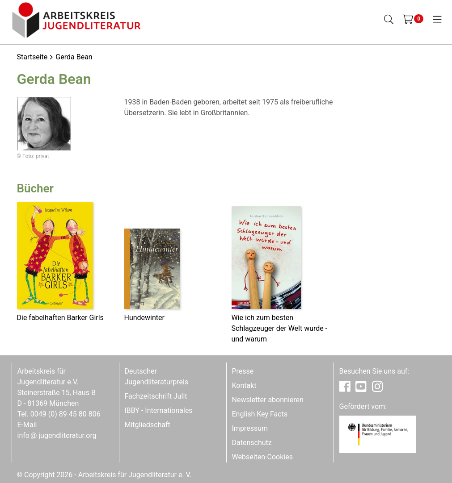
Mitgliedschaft (147, 425)
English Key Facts (260, 414)
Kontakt (244, 385)
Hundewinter (144, 317)
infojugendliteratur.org (57, 435)
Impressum (250, 428)
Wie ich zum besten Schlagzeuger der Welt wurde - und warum (280, 328)
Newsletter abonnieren (268, 400)
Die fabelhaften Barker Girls (60, 317)
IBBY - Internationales (159, 410)
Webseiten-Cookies (262, 457)
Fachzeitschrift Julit (156, 396)
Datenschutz (252, 442)
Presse (243, 371)
